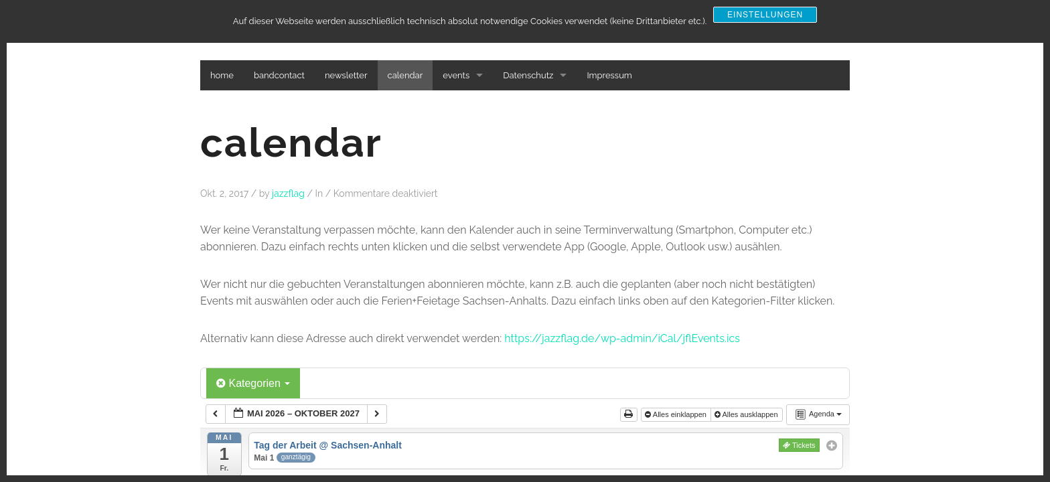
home (222, 75)
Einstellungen (765, 14)
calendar (405, 75)
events (456, 75)
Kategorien (253, 383)
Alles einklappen (676, 414)
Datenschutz (528, 75)
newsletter (346, 75)
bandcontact (279, 75)
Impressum (609, 75)
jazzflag (288, 193)
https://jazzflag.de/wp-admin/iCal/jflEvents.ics (622, 338)
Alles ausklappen (747, 414)
